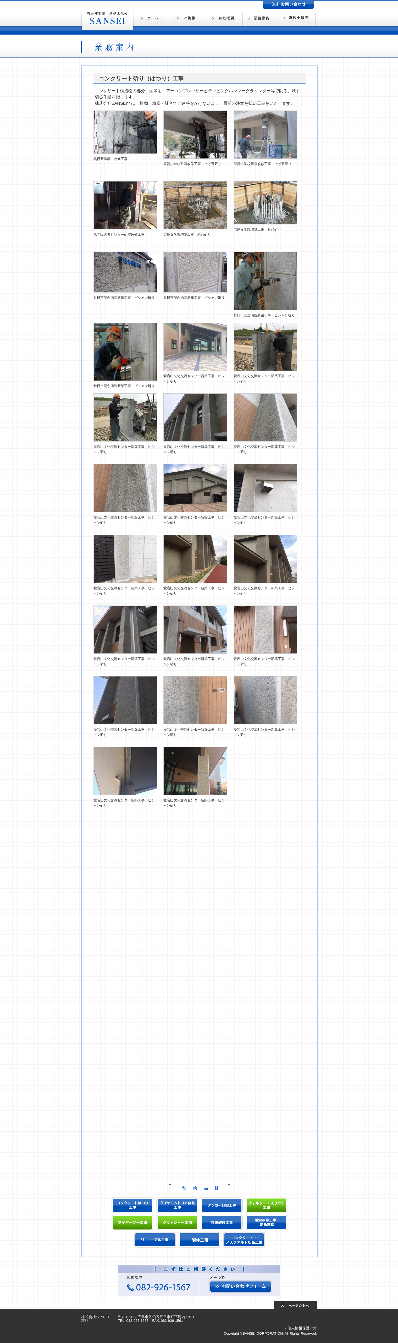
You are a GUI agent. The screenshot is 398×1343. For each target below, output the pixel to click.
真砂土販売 (298, 19)
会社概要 (225, 19)
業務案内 (262, 19)
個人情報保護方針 (302, 1328)
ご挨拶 (189, 19)
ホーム (152, 19)
